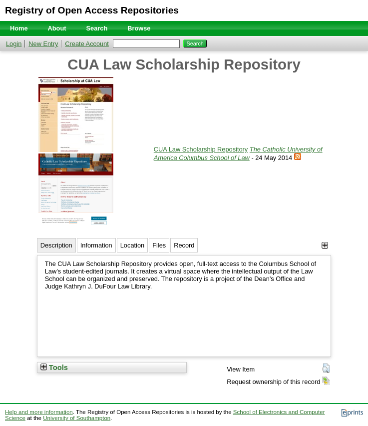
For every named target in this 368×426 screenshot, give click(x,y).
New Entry (43, 44)
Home (19, 28)
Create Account (87, 44)
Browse (138, 28)
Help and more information (39, 412)
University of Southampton (76, 418)
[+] (325, 245)
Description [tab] (56, 245)
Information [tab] (96, 245)
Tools (54, 368)
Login (13, 44)
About (57, 28)
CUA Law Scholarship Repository (201, 149)
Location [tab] (132, 245)
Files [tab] (159, 245)
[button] (326, 369)
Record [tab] (184, 245)
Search (97, 28)
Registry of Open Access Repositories (92, 10)
